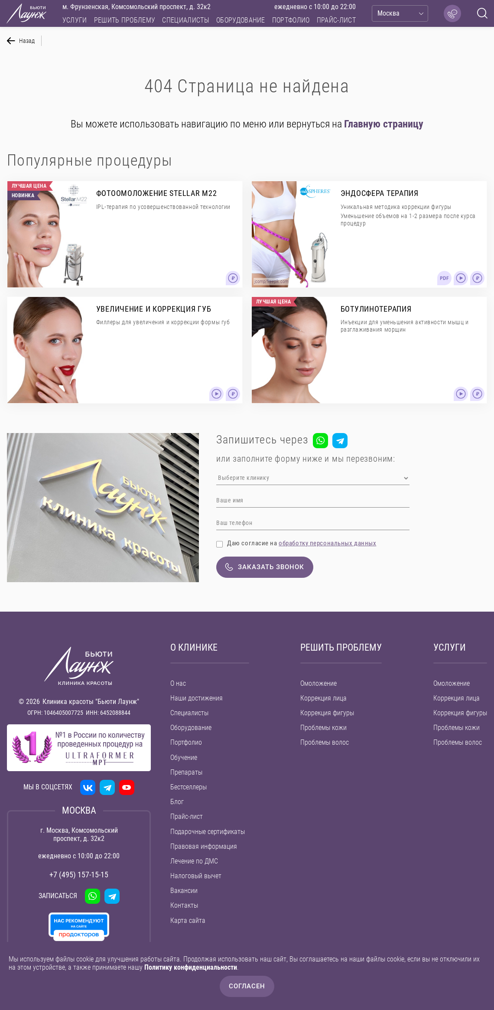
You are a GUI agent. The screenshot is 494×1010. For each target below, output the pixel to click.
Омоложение (318, 683)
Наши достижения (196, 698)
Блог (177, 802)
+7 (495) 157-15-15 (78, 874)
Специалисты (185, 20)
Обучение (183, 757)
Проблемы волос (324, 742)
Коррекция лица (323, 698)
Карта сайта (187, 920)
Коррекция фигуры (327, 713)
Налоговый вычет (195, 876)
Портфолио (291, 20)
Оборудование (240, 20)
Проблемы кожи (323, 727)
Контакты (184, 905)
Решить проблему (125, 20)
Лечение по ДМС (194, 861)
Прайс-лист (336, 20)
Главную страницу (383, 124)
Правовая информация (203, 846)
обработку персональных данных (327, 543)
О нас (178, 683)
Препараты (186, 772)
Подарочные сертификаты (207, 832)
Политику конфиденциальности (190, 967)
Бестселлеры (188, 787)
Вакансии (184, 890)
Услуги (74, 20)
